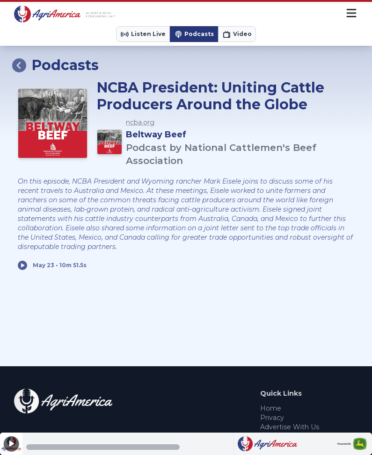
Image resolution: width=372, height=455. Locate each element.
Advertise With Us (289, 427)
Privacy (272, 417)
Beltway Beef (156, 134)
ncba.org (140, 122)
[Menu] (351, 14)
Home (270, 408)
